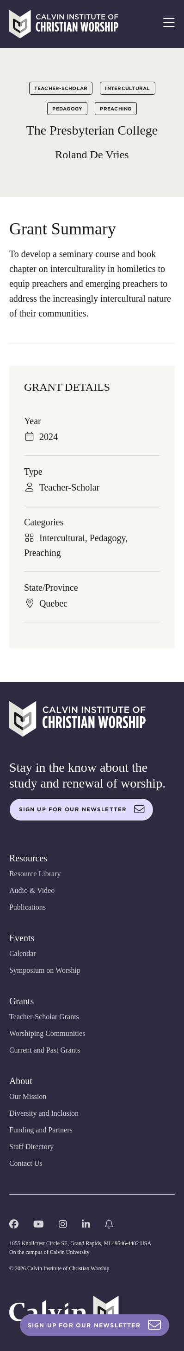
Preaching (115, 108)
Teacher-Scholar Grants (44, 1017)
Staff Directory (31, 1147)
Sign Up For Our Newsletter (94, 1325)
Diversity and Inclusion (44, 1113)
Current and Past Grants (44, 1050)
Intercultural (127, 88)
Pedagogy (67, 108)
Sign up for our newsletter (82, 809)
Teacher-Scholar (61, 88)
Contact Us (26, 1163)
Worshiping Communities (47, 1033)
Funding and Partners (41, 1130)
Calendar (22, 953)
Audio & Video (32, 890)
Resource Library (35, 874)
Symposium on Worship (44, 970)
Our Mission (27, 1096)
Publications (27, 907)
